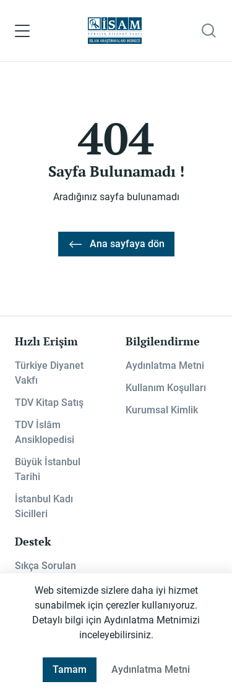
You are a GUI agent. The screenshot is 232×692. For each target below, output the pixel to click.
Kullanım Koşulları (166, 388)
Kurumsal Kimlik (162, 410)
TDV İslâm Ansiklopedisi (44, 432)
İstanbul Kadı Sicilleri (44, 506)
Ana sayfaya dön (116, 244)
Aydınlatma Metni (165, 365)
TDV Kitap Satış (49, 402)
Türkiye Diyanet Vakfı (49, 373)
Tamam (70, 669)
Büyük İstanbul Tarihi (47, 469)
